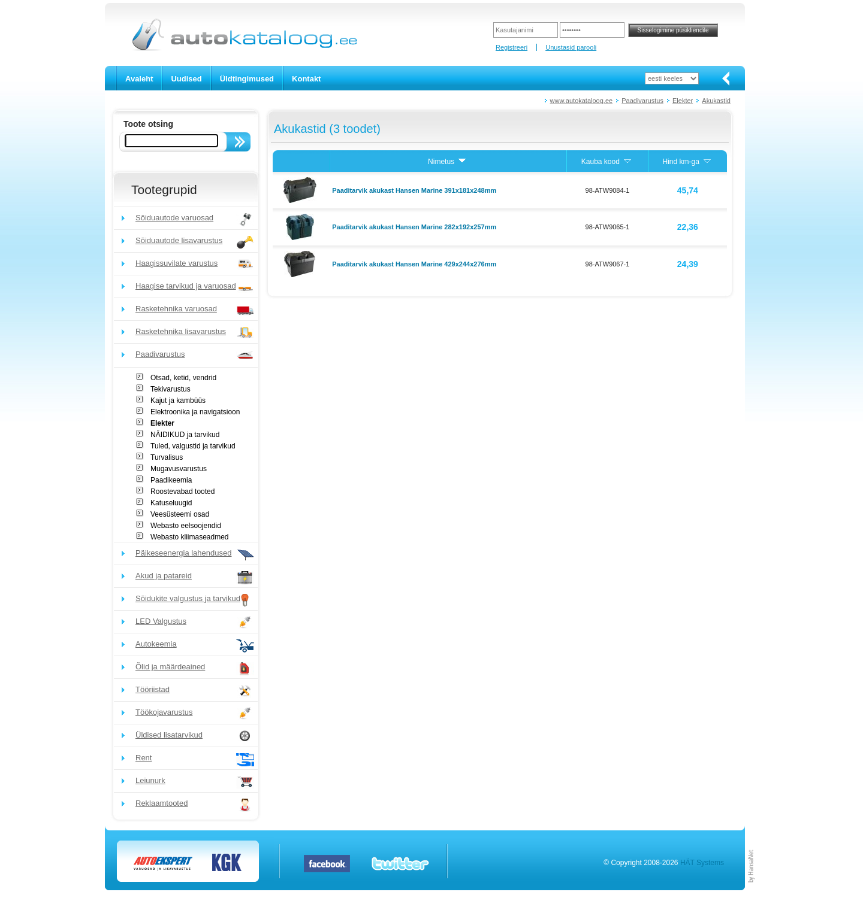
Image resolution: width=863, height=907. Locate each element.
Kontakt (306, 78)
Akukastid (716, 100)
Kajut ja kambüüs (178, 400)
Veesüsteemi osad (179, 514)
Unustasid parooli (570, 47)
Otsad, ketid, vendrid (183, 378)
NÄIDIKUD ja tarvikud (184, 434)
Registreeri (511, 47)
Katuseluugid (171, 503)
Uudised (186, 78)
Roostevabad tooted (182, 491)
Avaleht (139, 78)
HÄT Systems (702, 863)
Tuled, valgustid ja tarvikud (193, 446)
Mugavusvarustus (178, 469)
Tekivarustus (170, 389)
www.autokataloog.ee (581, 100)
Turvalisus (166, 457)
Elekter (682, 100)
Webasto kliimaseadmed (189, 537)
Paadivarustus (642, 100)
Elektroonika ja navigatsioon (195, 412)
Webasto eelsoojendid (185, 525)
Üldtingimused (247, 78)
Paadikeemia (171, 480)
